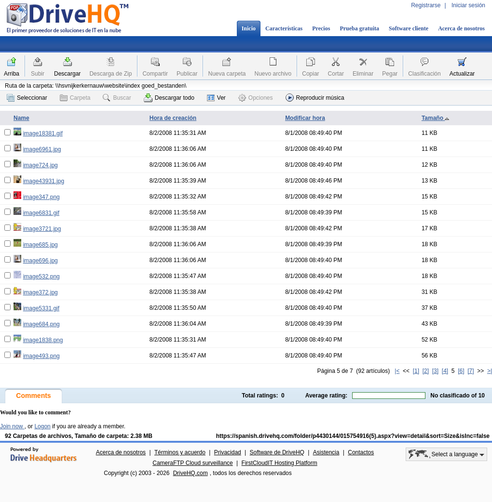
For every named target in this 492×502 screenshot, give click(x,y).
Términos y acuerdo (179, 452)
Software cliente (408, 28)
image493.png (41, 356)
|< (397, 371)
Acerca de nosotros (461, 28)
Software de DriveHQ (277, 452)
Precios (321, 28)
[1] (416, 371)
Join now (12, 426)
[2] (426, 371)
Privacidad (227, 452)
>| (489, 371)
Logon (42, 426)
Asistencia (326, 452)
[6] (461, 371)
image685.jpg (40, 244)
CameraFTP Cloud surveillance (192, 463)
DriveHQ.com (190, 473)
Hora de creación (173, 118)
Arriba (11, 73)
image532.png (41, 276)
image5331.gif (41, 308)
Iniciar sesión (468, 5)
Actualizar (462, 73)
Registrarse (425, 5)
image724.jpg (40, 165)
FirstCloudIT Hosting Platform (279, 463)
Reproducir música (315, 97)
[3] (435, 371)
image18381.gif (43, 133)
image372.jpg (40, 292)
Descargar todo (169, 97)
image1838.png (43, 340)
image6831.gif (41, 213)
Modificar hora (305, 118)
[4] (445, 371)
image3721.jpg (42, 228)
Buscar (117, 98)
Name (21, 118)
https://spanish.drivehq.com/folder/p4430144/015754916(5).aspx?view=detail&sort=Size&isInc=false (353, 436)
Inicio (249, 28)
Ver (216, 97)
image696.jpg (40, 260)
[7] (470, 371)
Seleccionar (27, 98)
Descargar (67, 73)
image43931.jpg (43, 181)
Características (283, 28)
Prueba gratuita (359, 28)
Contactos (361, 452)
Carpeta (75, 97)
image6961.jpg (42, 149)
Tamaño (436, 118)
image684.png (41, 324)
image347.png (41, 197)
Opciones (255, 98)
